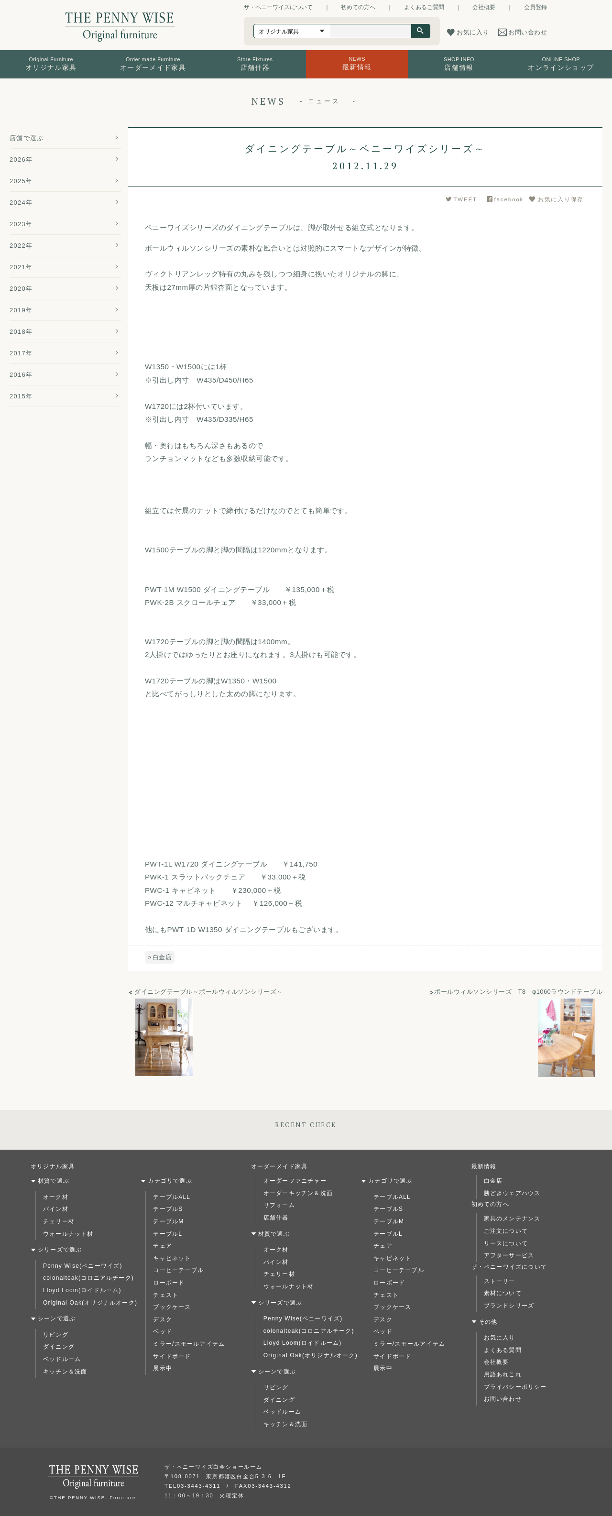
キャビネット (172, 1258)
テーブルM (168, 1221)
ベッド (162, 1331)
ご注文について (506, 1231)
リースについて (506, 1243)
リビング (55, 1334)
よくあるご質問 (424, 7)
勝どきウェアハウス (512, 1193)
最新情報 (484, 1166)
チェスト (165, 1295)
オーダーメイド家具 (279, 1166)
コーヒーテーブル (178, 1270)
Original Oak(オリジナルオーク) (90, 1302)
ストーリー (499, 1281)
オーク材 (55, 1197)
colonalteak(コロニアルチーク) (88, 1277)
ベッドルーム (62, 1359)
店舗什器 (276, 1217)
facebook (505, 199)
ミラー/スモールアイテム (189, 1343)
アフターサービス (509, 1255)
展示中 (162, 1368)
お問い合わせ (503, 1398)
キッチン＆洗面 (65, 1371)
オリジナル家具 (53, 1166)
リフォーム (279, 1205)
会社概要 (483, 7)
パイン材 (55, 1209)
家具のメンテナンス (512, 1218)
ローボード (169, 1282)
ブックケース (172, 1307)
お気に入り (499, 1337)
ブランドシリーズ (509, 1305)
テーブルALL (171, 1197)
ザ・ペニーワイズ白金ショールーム (213, 1467)
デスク (162, 1319)
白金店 (162, 957)
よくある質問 (503, 1350)
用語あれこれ (503, 1374)
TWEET (461, 199)
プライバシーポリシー (515, 1387)
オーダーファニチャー (295, 1180)
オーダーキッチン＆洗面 (298, 1193)
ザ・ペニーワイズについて (278, 7)
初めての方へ (358, 7)
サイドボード (172, 1356)
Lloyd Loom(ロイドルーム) (82, 1290)
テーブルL (167, 1233)
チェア (162, 1245)
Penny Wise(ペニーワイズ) (82, 1266)
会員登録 (535, 7)
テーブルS (168, 1209)
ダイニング (59, 1346)
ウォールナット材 (68, 1233)
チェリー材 (59, 1221)
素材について (503, 1293)
